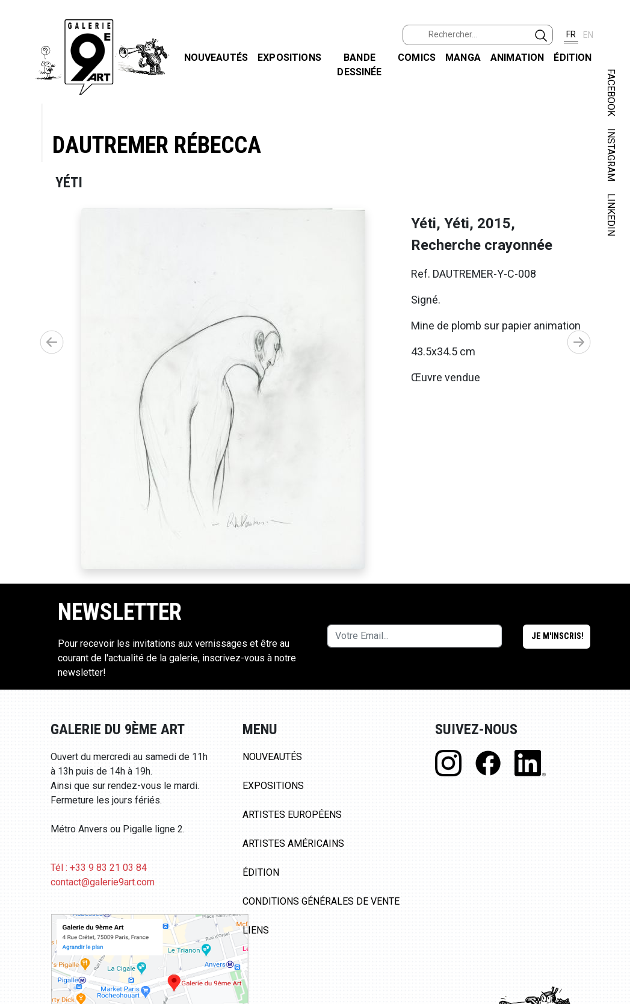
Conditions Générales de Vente (321, 901)
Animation (517, 57)
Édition (572, 57)
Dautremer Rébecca (156, 144)
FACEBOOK (611, 92)
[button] (579, 342)
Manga (463, 57)
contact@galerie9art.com (103, 882)
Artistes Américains (293, 843)
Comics (417, 57)
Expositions (289, 57)
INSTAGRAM (611, 154)
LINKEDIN (611, 214)
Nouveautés (216, 57)
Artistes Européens (292, 814)
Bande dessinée (359, 65)
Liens (255, 930)
